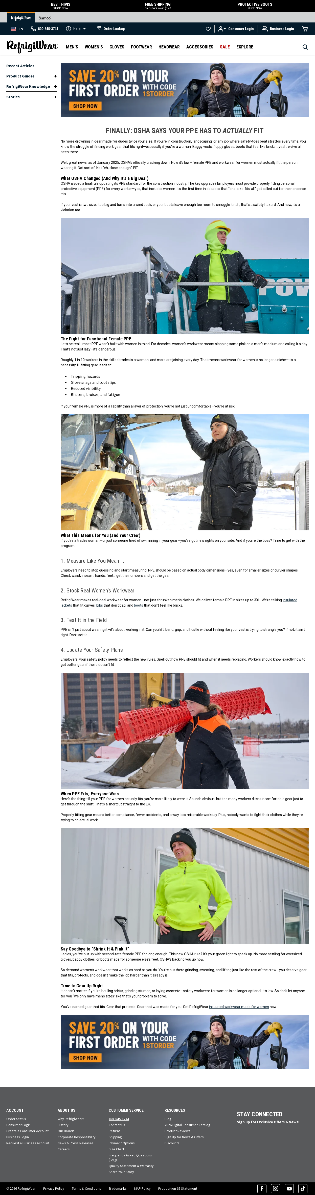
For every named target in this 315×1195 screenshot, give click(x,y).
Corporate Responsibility (77, 1137)
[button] (77, 28)
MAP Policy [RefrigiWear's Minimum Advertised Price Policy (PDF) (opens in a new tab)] (142, 1188)
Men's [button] (72, 46)
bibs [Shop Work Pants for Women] (99, 605)
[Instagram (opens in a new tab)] (275, 1188)
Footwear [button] (141, 46)
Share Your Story (121, 1172)
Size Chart (116, 1149)
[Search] (305, 48)
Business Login (17, 1137)
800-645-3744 (119, 1119)
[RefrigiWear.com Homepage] (32, 46)
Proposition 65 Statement (177, 1188)
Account (15, 1110)
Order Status (16, 1119)
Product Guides (20, 75)
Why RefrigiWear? (71, 1119)
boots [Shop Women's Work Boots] (138, 605)
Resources (175, 1110)
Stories (13, 96)
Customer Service (126, 1110)
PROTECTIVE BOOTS (254, 6)
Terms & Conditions (86, 1188)
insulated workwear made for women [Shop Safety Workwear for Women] (239, 1007)
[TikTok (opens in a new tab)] (302, 1188)
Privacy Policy (53, 1188)
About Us (66, 1110)
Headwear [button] (169, 46)
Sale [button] (225, 46)
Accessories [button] (199, 46)
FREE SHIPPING (157, 6)
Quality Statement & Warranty (131, 1165)
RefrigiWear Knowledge (28, 86)
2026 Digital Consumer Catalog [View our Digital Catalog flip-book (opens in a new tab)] (187, 1125)
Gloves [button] (116, 46)
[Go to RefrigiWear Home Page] (21, 17)
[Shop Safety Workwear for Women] (185, 90)
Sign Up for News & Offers (184, 1137)
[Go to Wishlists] (208, 29)
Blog (168, 1119)
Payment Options (122, 1143)
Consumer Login (18, 1125)
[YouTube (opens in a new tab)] (289, 1188)
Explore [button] (244, 46)
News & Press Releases (76, 1143)
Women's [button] (94, 46)
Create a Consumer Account (27, 1131)
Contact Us (117, 1125)
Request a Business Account (27, 1143)
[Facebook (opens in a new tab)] (261, 1188)
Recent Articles (20, 65)
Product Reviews (177, 1131)
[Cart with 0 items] (305, 29)
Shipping (115, 1137)
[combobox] (17, 29)
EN (17, 28)
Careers (64, 1149)
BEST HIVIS (60, 6)
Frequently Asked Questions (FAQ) (130, 1157)
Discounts (172, 1143)
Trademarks (118, 1188)
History (63, 1125)
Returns (115, 1131)
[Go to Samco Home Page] (45, 17)
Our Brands (66, 1131)
